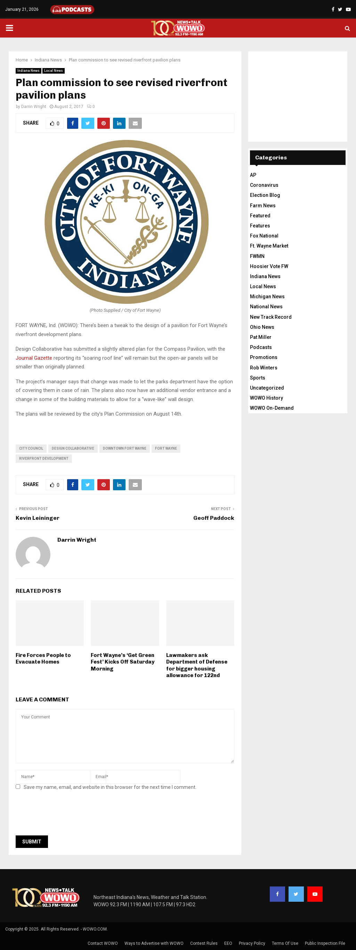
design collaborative (73, 448)
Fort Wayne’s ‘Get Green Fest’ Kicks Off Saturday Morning (122, 662)
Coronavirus (264, 185)
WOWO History (266, 398)
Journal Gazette (34, 358)
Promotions (263, 357)
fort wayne (166, 448)
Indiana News (28, 71)
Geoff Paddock (213, 518)
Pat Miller (261, 337)
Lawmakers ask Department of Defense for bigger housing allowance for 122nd (196, 665)
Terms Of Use (285, 943)
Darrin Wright (33, 106)
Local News (53, 71)
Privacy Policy (252, 943)
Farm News (263, 205)
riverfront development (43, 458)
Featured (260, 215)
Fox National (264, 236)
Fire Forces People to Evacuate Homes (43, 658)
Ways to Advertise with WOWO (154, 943)
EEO (228, 943)
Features (260, 225)
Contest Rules (204, 943)
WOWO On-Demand (272, 408)
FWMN (257, 256)
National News (266, 306)
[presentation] (68, 814)
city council (31, 448)
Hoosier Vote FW (269, 266)
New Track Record (271, 317)
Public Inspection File (325, 943)
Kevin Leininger (37, 518)
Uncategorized (267, 388)
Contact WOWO (103, 943)
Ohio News (262, 327)
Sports (257, 378)
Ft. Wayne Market (269, 246)
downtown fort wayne (124, 448)
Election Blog (265, 195)
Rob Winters (263, 367)
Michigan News (267, 296)
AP (253, 175)
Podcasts (261, 347)
